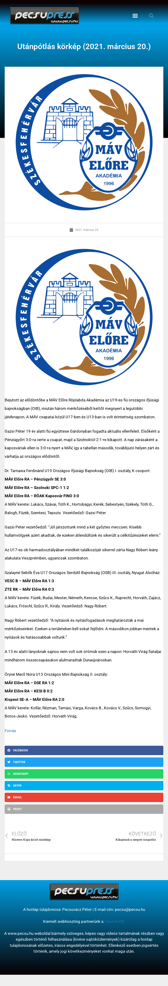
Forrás (10, 730)
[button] (135, 15)
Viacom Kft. (114, 921)
